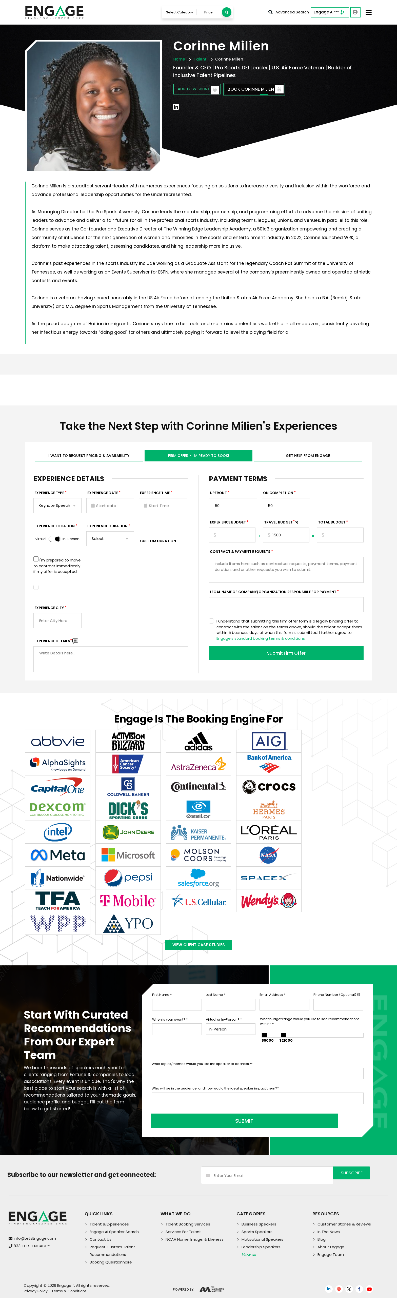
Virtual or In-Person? (224, 1028)
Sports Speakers (257, 1237)
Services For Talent (183, 1237)
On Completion (278, 497)
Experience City (49, 612)
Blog (321, 1245)
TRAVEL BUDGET (279, 527)
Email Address (272, 1003)
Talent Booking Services (188, 1230)
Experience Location (54, 530)
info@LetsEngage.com (35, 1244)
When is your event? (170, 1028)
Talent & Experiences (109, 1230)
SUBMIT (190, 1127)
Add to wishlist (202, 91)
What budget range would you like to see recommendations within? (310, 1030)
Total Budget (331, 527)
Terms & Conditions (69, 1297)
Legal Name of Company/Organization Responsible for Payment (273, 596)
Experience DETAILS (53, 645)
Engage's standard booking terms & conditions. (261, 643)
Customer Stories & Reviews (344, 1230)
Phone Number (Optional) (336, 1003)
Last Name (215, 1003)
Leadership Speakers (261, 1253)
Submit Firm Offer (286, 658)
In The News (328, 1237)
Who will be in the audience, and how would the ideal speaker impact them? (215, 1097)
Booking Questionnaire (111, 1268)
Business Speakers (259, 1230)
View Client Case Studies (198, 952)
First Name (162, 1003)
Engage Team (330, 1260)
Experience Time (155, 497)
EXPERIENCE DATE (102, 497)
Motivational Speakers (262, 1245)
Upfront (218, 497)
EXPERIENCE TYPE (49, 497)
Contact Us (100, 1245)
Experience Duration (107, 530)
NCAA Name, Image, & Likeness (195, 1245)
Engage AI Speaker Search (114, 1237)
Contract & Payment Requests (240, 556)
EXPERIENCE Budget (228, 527)
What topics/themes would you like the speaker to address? (202, 1072)
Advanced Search (288, 12)
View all (249, 1260)
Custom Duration (158, 545)
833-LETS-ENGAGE (32, 1252)
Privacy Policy (36, 1297)
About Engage (330, 1253)
